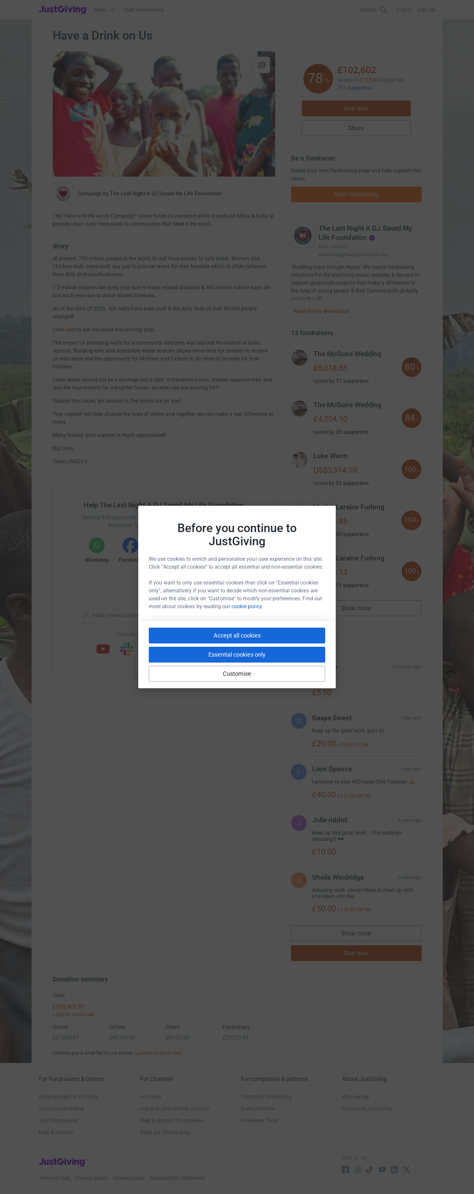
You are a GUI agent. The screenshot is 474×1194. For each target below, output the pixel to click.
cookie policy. (247, 606)
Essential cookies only (237, 654)
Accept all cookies (237, 635)
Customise (237, 673)
